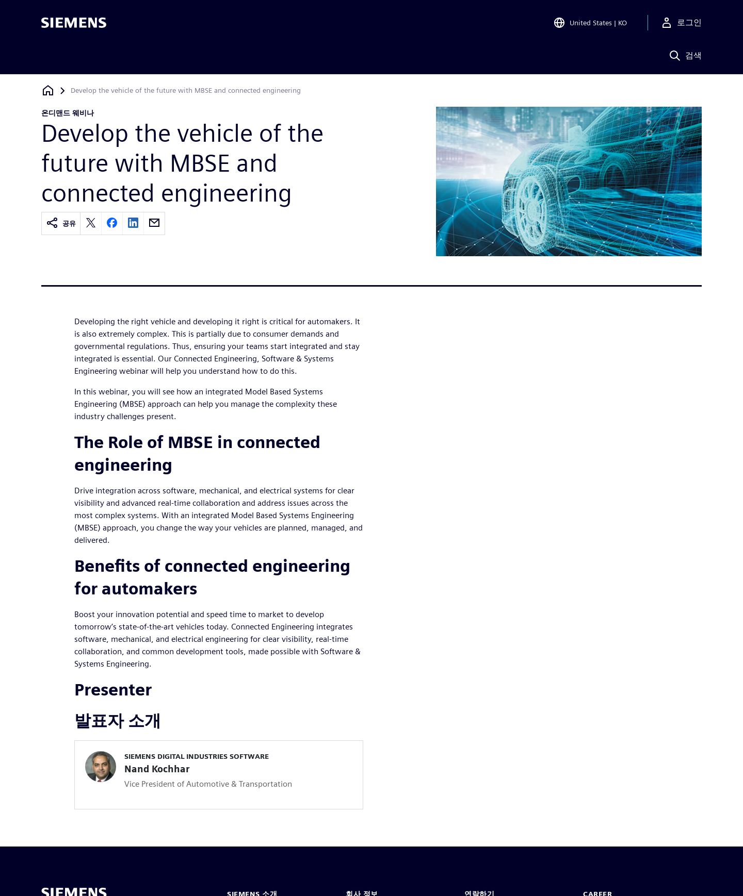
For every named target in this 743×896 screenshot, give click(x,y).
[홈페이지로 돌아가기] (48, 90)
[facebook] (112, 223)
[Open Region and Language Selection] (590, 22)
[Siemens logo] (73, 23)
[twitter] (90, 223)
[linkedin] (133, 223)
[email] (154, 223)
